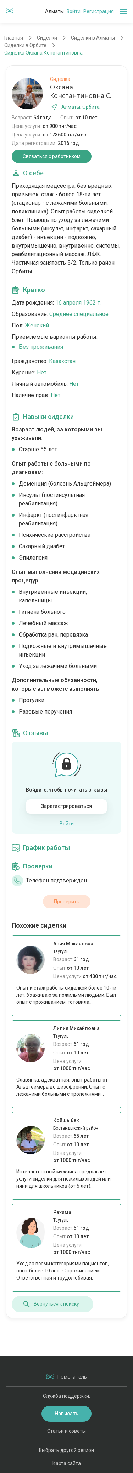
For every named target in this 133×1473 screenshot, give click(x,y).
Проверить (66, 901)
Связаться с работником (52, 156)
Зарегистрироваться (66, 806)
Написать (66, 1413)
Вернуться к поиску (50, 1304)
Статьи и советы (66, 1431)
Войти (74, 11)
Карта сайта (66, 1463)
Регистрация (98, 11)
